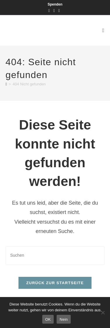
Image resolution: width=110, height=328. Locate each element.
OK (48, 319)
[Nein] (103, 312)
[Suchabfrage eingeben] (55, 255)
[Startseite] (6, 84)
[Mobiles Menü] (103, 30)
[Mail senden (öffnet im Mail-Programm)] (59, 10)
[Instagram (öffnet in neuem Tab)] (54, 10)
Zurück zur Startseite (55, 283)
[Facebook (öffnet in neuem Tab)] (50, 10)
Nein (64, 319)
